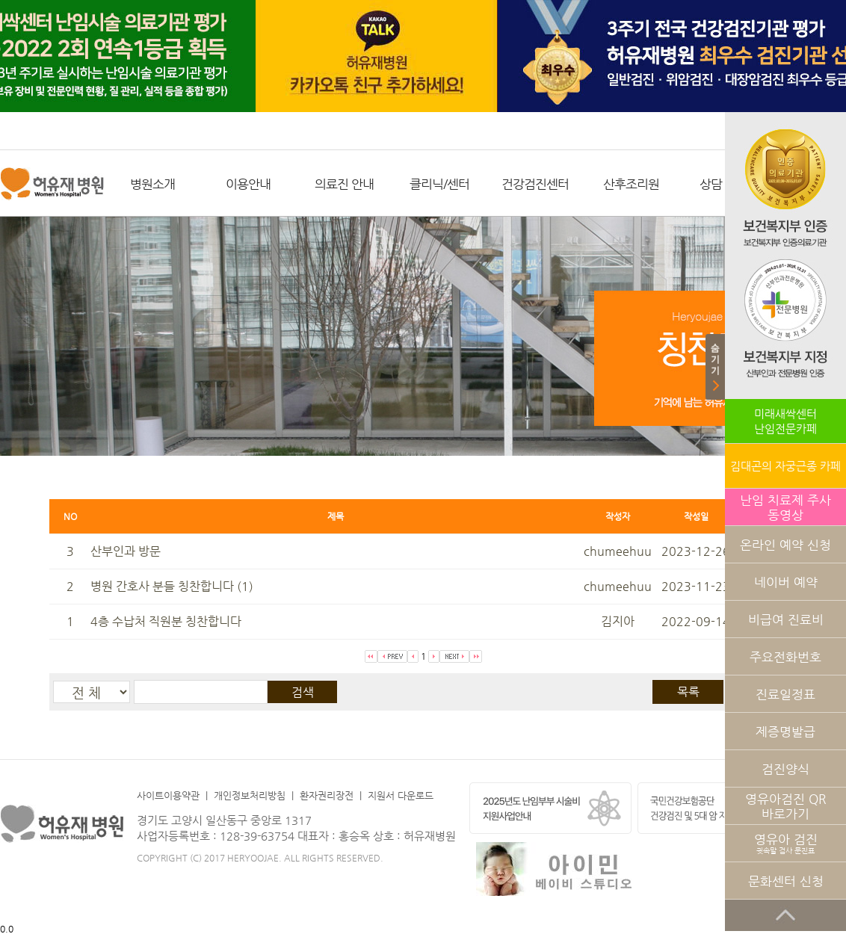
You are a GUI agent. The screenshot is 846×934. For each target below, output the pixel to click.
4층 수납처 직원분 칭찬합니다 (165, 621)
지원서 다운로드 (400, 795)
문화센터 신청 (786, 880)
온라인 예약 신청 (785, 544)
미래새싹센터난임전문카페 (785, 421)
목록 (688, 691)
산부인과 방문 (125, 551)
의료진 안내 (344, 183)
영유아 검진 (786, 843)
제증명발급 (785, 731)
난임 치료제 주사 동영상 (785, 507)
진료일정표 (785, 694)
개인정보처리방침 (249, 795)
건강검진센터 (535, 183)
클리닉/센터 (439, 183)
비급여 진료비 (786, 619)
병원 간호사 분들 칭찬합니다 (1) (171, 586)
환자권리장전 (326, 795)
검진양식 (785, 768)
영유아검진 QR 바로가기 (786, 806)
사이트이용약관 (168, 795)
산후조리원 (631, 183)
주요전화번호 (785, 656)
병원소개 (152, 183)
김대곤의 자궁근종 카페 (785, 466)
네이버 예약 (786, 582)
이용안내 (248, 183)
